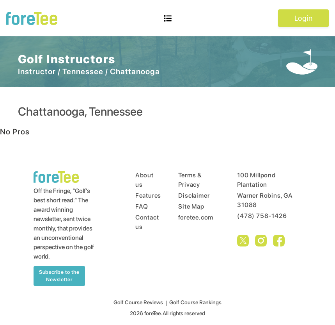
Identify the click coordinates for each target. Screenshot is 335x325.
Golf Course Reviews (138, 302)
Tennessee (82, 71)
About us (142, 179)
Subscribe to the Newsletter (59, 276)
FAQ (141, 206)
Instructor (37, 71)
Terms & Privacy (190, 179)
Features (142, 195)
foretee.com (192, 217)
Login (303, 18)
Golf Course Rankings (195, 302)
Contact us (142, 222)
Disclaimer (192, 195)
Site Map (191, 206)
